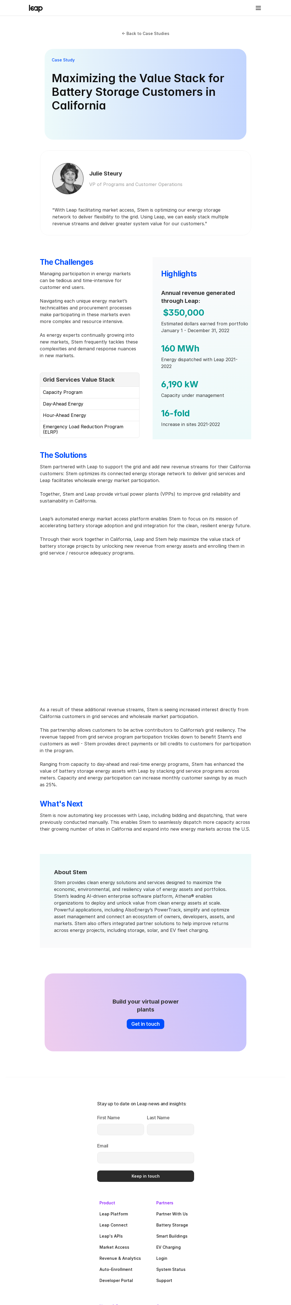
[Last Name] (57, 1139)
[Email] (57, 1166)
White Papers (186, 1249)
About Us (249, 1194)
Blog (177, 1216)
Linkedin (248, 1227)
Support (248, 1165)
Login (245, 1143)
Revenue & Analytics (194, 1143)
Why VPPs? (251, 1216)
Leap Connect (187, 1110)
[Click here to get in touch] (145, 1002)
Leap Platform (187, 1099)
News (179, 1194)
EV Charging (252, 1132)
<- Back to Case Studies (145, 33)
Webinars (182, 1238)
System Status (255, 1154)
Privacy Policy (159, 1278)
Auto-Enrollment (189, 1154)
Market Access (188, 1132)
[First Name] (57, 1116)
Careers (248, 1205)
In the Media (186, 1205)
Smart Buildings (256, 1121)
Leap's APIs (185, 1121)
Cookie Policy (257, 1276)
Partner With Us (256, 1099)
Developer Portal (190, 1165)
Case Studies (186, 1227)
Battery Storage (256, 1110)
